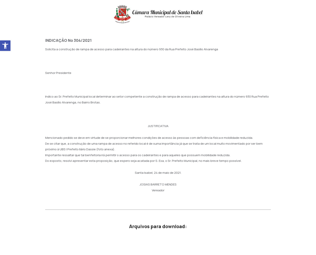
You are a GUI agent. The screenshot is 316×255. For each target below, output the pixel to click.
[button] (5, 45)
